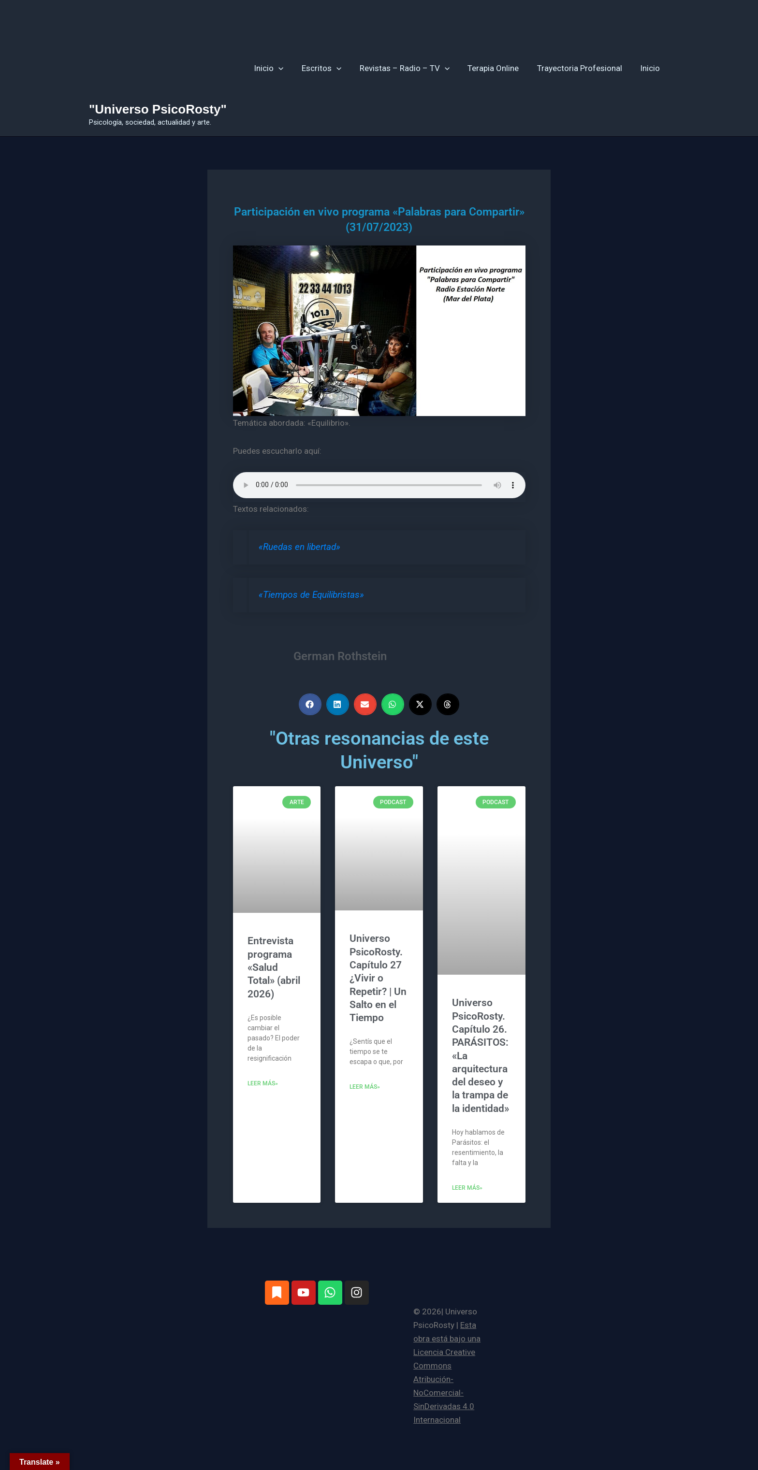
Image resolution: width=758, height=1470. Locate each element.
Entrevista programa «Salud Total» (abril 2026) (274, 967)
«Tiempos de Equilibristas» (311, 595)
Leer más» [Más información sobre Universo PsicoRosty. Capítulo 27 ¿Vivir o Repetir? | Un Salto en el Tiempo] (365, 1086)
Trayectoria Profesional (582, 68)
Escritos (329, 68)
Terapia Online (497, 68)
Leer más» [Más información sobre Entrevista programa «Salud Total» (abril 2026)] (263, 1083)
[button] (287, 68)
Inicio (277, 68)
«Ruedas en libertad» (299, 547)
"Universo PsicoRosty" (158, 109)
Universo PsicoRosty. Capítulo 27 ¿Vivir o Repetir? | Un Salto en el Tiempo (378, 978)
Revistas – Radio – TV (410, 68)
